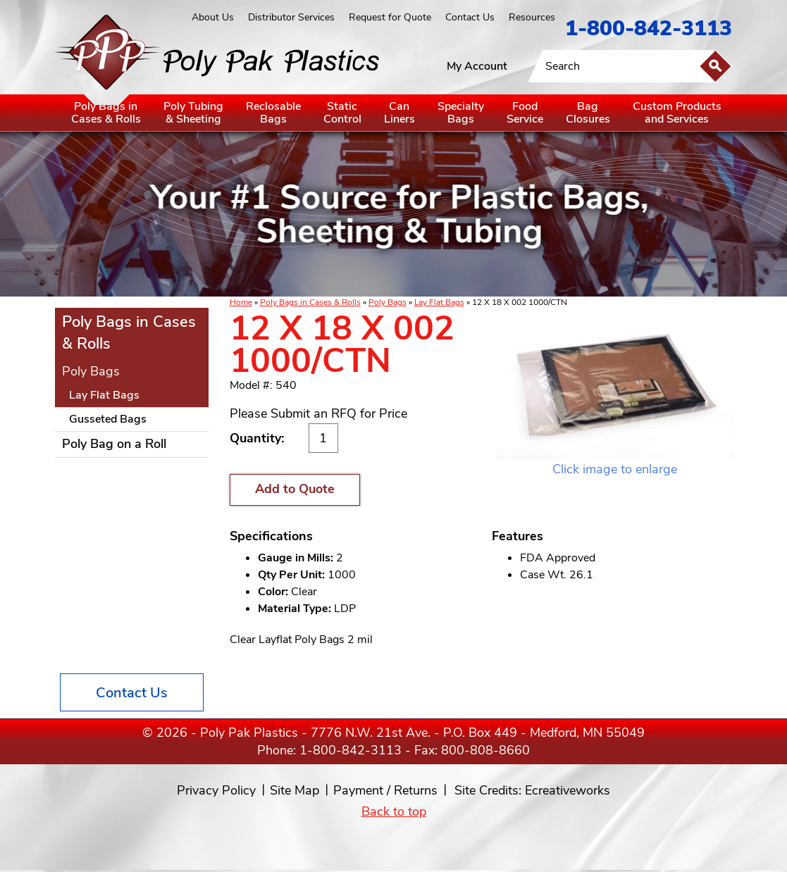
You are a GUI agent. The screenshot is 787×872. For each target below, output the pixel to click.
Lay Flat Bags (439, 302)
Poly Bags (387, 302)
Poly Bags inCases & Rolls (106, 113)
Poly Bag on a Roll (114, 443)
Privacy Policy (216, 790)
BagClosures (588, 113)
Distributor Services (291, 17)
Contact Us (470, 17)
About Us (213, 17)
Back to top (393, 811)
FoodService (525, 113)
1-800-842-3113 (648, 28)
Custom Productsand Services (677, 113)
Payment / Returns (385, 790)
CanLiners (399, 113)
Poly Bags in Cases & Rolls (310, 302)
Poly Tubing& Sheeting (193, 113)
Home (241, 302)
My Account (477, 66)
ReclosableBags (273, 113)
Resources (532, 17)
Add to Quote (295, 488)
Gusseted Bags (108, 419)
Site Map (294, 790)
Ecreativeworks (567, 790)
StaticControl (342, 113)
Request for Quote (390, 17)
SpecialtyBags (461, 113)
